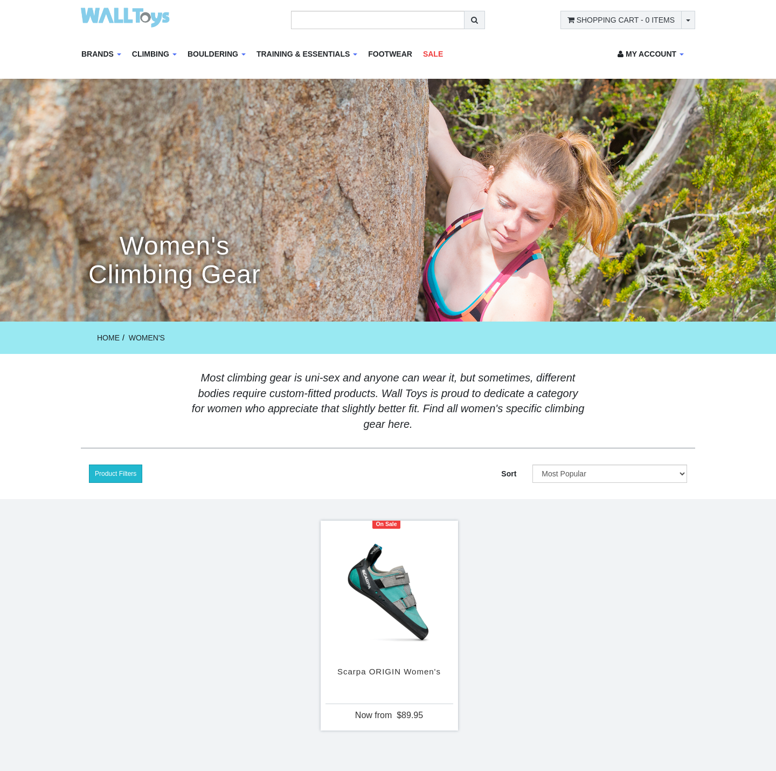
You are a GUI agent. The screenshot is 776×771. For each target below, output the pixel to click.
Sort (508, 473)
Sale (433, 54)
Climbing (154, 54)
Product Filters (115, 473)
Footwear (390, 54)
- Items (621, 20)
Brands (101, 54)
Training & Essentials (307, 54)
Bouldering (217, 54)
